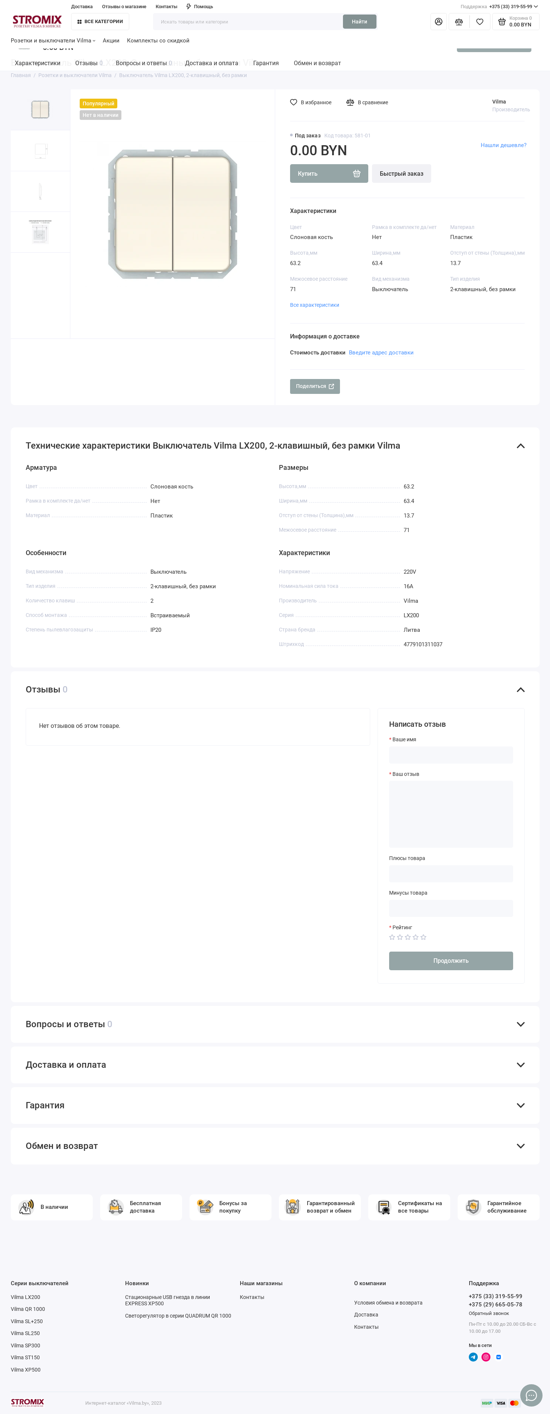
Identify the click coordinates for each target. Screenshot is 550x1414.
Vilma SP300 (25, 1345)
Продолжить (451, 960)
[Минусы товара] (451, 908)
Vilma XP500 (26, 1370)
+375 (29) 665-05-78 (495, 1304)
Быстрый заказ (401, 173)
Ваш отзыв (405, 774)
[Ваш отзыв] (451, 814)
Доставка (82, 6)
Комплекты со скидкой (158, 40)
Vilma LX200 (25, 1297)
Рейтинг (402, 927)
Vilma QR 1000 (28, 1309)
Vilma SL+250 (27, 1321)
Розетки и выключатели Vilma (53, 40)
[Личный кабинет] (438, 21)
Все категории (100, 21)
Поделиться (315, 386)
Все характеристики (314, 305)
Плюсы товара (407, 858)
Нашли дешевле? (504, 145)
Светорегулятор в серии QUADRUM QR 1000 (178, 1316)
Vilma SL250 (25, 1333)
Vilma (499, 102)
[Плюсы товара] (451, 873)
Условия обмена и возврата (388, 1303)
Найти (359, 22)
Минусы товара (408, 893)
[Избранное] (480, 21)
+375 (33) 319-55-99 (499, 7)
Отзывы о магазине (124, 6)
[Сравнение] (459, 21)
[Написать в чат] (531, 1395)
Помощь (200, 6)
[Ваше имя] (451, 755)
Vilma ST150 (25, 1357)
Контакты (166, 6)
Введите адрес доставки (381, 352)
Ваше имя (404, 739)
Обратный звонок (489, 1313)
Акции (111, 40)
